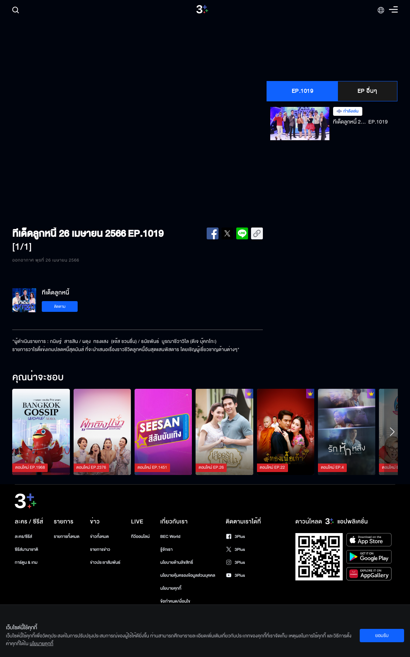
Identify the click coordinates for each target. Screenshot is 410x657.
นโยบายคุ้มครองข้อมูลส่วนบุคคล (188, 575)
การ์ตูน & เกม (26, 562)
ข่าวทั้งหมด (99, 536)
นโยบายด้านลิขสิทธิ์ (176, 562)
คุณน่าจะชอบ (38, 377)
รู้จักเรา (166, 549)
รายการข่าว (100, 549)
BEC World (170, 536)
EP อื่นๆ (367, 91)
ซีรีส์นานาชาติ (26, 549)
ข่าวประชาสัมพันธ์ (105, 562)
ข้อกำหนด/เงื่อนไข (175, 601)
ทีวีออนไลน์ (140, 536)
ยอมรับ (382, 635)
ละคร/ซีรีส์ (23, 536)
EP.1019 (303, 91)
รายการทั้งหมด (66, 536)
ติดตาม (59, 306)
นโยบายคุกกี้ (171, 588)
